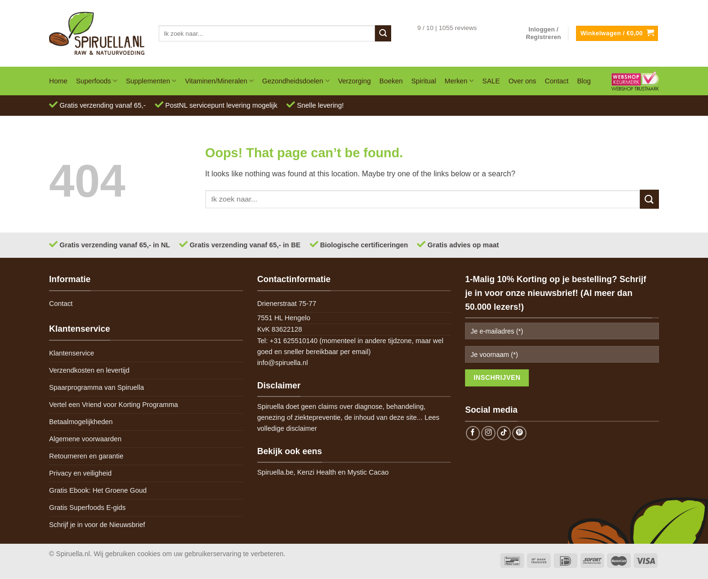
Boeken (391, 81)
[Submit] (383, 33)
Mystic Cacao (367, 472)
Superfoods (96, 80)
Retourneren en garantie (86, 456)
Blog (584, 81)
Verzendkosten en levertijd (89, 370)
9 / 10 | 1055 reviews (447, 27)
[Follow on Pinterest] (519, 433)
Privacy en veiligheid (80, 473)
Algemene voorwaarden (85, 439)
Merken (459, 80)
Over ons (522, 81)
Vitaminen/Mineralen (219, 80)
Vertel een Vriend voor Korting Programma (113, 404)
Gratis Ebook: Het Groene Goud (98, 490)
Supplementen (151, 80)
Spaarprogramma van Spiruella (96, 387)
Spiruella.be (275, 472)
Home (58, 81)
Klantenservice (71, 353)
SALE (491, 81)
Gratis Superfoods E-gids (87, 507)
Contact (557, 81)
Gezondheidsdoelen (295, 80)
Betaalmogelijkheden (81, 422)
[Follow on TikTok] (504, 433)
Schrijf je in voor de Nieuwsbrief (97, 524)
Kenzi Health (316, 472)
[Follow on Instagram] (488, 433)
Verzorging (354, 81)
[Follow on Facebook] (473, 433)
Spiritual (423, 81)
